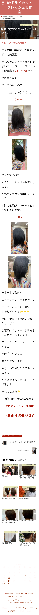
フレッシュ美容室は (13, 602)
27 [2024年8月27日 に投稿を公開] (9, 581)
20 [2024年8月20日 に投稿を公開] (9, 578)
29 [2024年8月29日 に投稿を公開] (19, 581)
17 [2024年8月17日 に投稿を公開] (30, 575)
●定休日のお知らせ (26, 602)
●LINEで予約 (29, 593)
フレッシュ (20, 70)
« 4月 (4, 584)
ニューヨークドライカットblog (12, 436)
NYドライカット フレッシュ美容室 (20, 7)
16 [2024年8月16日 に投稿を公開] (25, 575)
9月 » (9, 584)
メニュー (29, 600)
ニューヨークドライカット (15, 596)
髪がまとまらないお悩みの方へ (15, 593)
